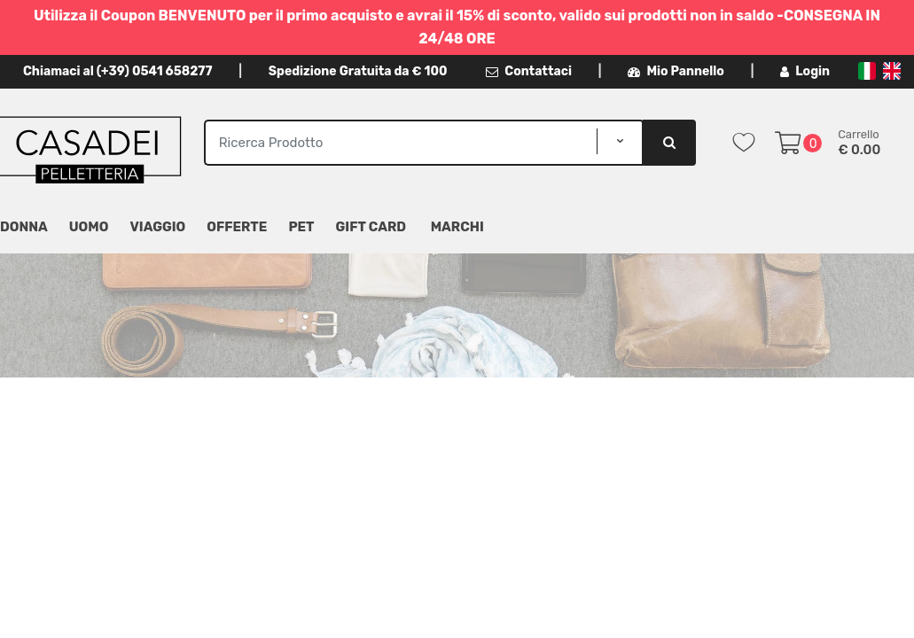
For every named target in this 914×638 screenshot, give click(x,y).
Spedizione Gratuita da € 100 (358, 71)
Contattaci (529, 71)
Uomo (89, 227)
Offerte (237, 227)
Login (805, 71)
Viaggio (157, 227)
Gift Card (371, 227)
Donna (24, 227)
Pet (301, 227)
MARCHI (457, 227)
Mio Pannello (676, 71)
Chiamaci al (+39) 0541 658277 (117, 71)
